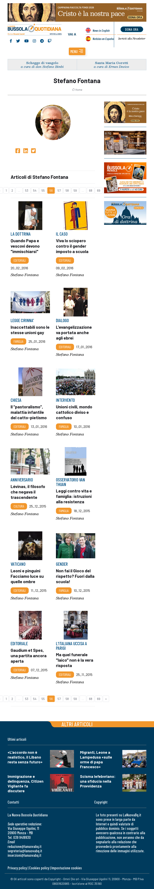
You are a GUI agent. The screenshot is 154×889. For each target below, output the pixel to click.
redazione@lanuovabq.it (25, 846)
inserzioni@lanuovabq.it (24, 855)
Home (77, 89)
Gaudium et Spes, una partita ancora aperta (29, 655)
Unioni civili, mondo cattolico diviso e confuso (74, 412)
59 (75, 190)
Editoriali (20, 260)
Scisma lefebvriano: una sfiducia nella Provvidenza (98, 781)
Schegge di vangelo (42, 62)
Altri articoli (77, 723)
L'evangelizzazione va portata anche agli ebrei (74, 332)
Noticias (103, 39)
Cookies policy (39, 868)
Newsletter (132, 39)
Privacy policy (17, 868)
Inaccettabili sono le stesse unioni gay (30, 329)
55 (43, 190)
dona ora (132, 29)
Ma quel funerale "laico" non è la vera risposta (74, 660)
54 (34, 190)
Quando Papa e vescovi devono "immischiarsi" (25, 246)
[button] (77, 51)
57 (59, 190)
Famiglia (18, 341)
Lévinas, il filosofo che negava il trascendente (28, 492)
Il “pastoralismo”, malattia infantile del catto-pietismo (29, 412)
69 (98, 190)
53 (26, 190)
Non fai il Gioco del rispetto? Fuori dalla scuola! (75, 576)
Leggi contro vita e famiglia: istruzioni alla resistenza (74, 496)
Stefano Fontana (25, 275)
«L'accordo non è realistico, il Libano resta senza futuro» (25, 757)
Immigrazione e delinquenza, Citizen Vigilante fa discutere (26, 783)
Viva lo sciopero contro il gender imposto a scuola (72, 246)
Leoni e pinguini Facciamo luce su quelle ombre (27, 576)
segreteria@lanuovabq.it (25, 850)
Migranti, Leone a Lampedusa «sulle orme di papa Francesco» (96, 759)
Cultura (19, 506)
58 (67, 190)
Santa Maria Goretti (111, 62)
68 (90, 190)
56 (51, 190)
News (101, 30)
